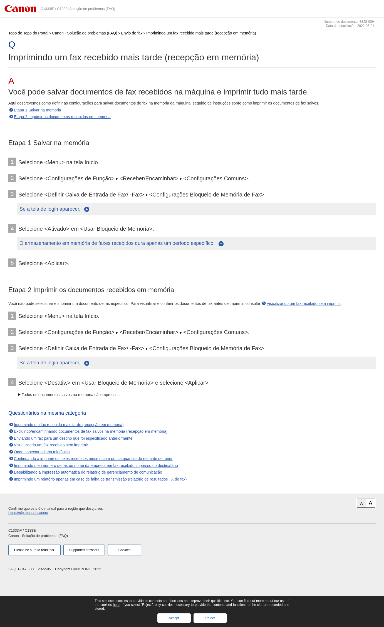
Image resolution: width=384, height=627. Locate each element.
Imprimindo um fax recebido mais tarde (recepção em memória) (201, 33)
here (116, 605)
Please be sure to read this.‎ (34, 550)
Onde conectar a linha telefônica (42, 452)
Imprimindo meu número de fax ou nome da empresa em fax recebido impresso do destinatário (96, 465)
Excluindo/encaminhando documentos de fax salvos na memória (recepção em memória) (91, 431)
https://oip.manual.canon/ (28, 513)
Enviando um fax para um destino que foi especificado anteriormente (73, 438)
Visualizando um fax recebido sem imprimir (304, 303)
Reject (210, 618)
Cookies (124, 550)
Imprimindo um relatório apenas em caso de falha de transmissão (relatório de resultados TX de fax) (100, 479)
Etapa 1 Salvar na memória (37, 110)
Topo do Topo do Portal (28, 33)
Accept (174, 618)
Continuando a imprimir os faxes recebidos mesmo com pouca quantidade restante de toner (93, 458)
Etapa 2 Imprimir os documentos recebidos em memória (62, 117)
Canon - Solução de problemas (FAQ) (84, 33)
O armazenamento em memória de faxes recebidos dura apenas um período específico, (117, 243)
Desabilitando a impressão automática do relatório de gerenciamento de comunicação (88, 472)
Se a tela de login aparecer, (50, 209)
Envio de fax (131, 33)
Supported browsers (84, 550)
